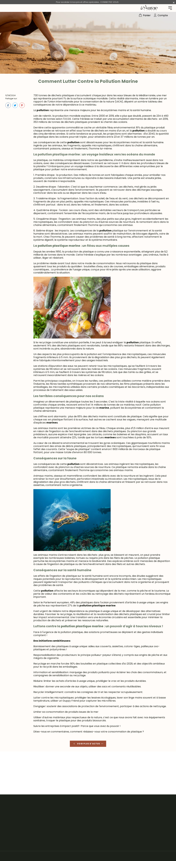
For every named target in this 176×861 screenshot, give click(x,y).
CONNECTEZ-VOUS (109, 2)
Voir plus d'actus (86, 743)
